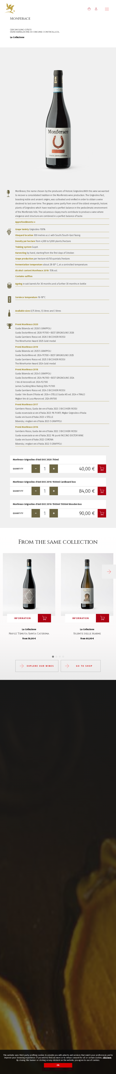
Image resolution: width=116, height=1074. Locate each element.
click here (107, 1058)
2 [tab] (56, 657)
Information (22, 618)
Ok (58, 1065)
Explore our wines (40, 666)
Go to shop (84, 666)
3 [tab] (60, 657)
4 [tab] (63, 657)
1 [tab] (53, 657)
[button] (109, 572)
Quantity (18, 469)
